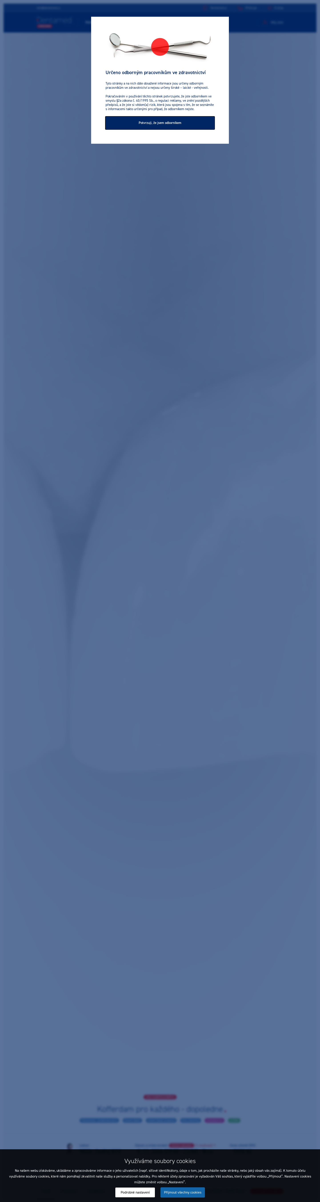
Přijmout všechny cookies (182, 1192)
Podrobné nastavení (135, 1192)
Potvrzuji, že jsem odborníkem (160, 123)
